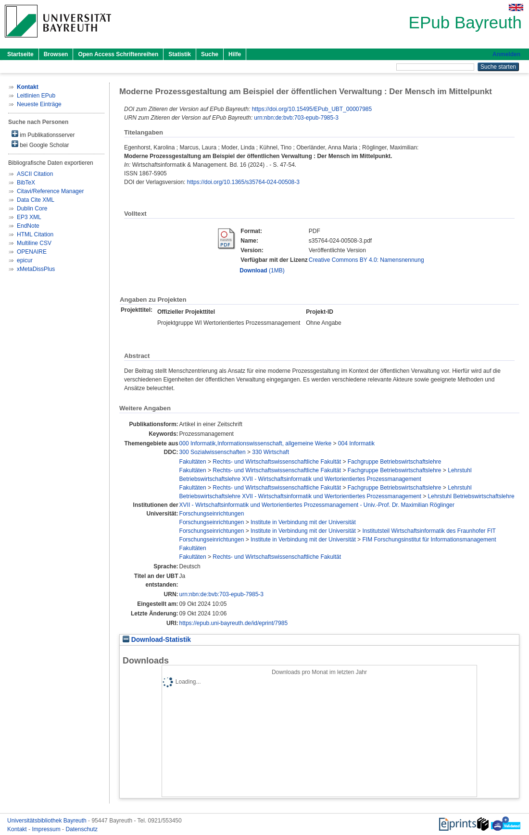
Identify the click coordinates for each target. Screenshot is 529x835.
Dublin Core (32, 208)
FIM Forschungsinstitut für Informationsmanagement (429, 539)
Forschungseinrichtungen (211, 513)
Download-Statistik (157, 639)
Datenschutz (81, 829)
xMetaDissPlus (36, 269)
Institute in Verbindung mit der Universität (303, 522)
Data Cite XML (35, 199)
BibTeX (26, 182)
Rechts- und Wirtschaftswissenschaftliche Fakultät (277, 461)
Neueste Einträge (39, 104)
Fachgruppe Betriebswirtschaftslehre (394, 461)
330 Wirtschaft (270, 452)
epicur (25, 260)
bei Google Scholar (40, 144)
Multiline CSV (34, 243)
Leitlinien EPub (36, 95)
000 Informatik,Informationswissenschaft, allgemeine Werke (255, 443)
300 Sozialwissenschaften (212, 452)
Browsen (56, 54)
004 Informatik (356, 443)
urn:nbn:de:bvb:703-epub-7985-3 (296, 117)
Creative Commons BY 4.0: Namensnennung (366, 260)
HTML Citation (35, 234)
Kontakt (17, 829)
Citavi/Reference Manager (50, 191)
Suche (209, 54)
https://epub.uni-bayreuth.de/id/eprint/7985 (233, 623)
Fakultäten (192, 461)
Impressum (47, 829)
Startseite (20, 54)
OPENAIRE (32, 251)
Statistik (179, 54)
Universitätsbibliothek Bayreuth (47, 820)
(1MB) (261, 270)
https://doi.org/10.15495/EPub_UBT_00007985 (312, 109)
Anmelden (506, 54)
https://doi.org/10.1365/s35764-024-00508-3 (243, 182)
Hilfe (234, 54)
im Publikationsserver (43, 134)
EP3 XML (29, 217)
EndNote (28, 225)
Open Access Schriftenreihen (118, 54)
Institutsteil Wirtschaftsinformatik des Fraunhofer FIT (428, 531)
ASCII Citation (35, 174)
